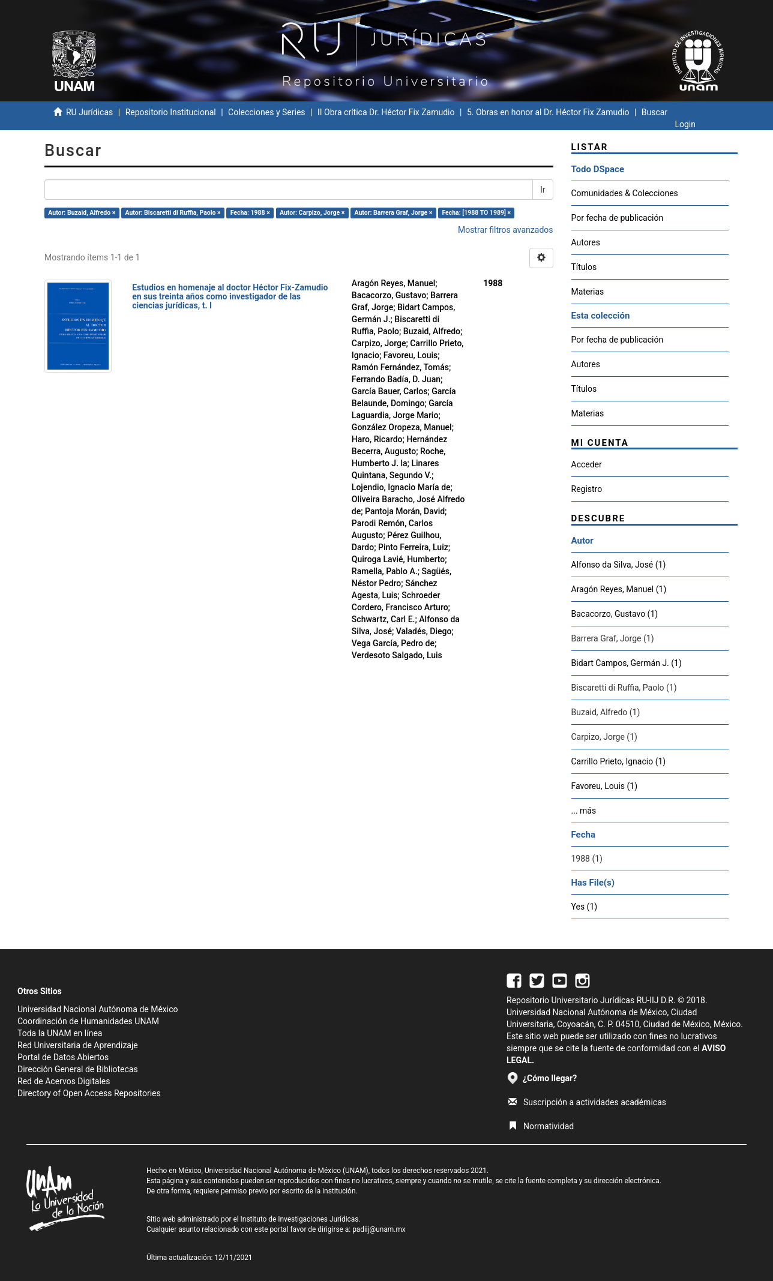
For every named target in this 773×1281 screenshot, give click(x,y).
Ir (543, 189)
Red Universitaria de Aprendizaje (77, 1045)
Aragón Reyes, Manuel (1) (619, 589)
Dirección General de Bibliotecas (77, 1069)
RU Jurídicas (89, 112)
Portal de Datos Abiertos (63, 1057)
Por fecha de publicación (617, 218)
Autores (585, 242)
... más (584, 810)
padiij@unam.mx (379, 1229)
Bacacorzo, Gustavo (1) (614, 614)
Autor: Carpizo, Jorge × (312, 213)
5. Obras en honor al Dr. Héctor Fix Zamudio (548, 112)
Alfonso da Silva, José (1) (618, 564)
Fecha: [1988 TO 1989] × (476, 213)
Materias (587, 291)
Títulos (584, 267)
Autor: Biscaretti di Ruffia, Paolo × (172, 213)
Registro (587, 489)
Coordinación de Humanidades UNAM (88, 1021)
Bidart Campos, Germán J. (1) (626, 663)
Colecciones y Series (266, 112)
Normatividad (541, 1126)
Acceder (586, 464)
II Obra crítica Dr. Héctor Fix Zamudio (386, 112)
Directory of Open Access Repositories (89, 1093)
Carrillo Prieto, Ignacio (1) (618, 761)
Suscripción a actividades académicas (587, 1102)
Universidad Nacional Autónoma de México (97, 1009)
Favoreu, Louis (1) (604, 786)
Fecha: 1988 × (250, 213)
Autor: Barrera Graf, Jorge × (393, 213)
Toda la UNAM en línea (59, 1033)
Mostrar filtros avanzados (505, 230)
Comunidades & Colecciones (624, 193)
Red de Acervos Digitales (63, 1081)
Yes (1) (584, 906)
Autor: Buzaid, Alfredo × (81, 213)
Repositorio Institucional (170, 112)
